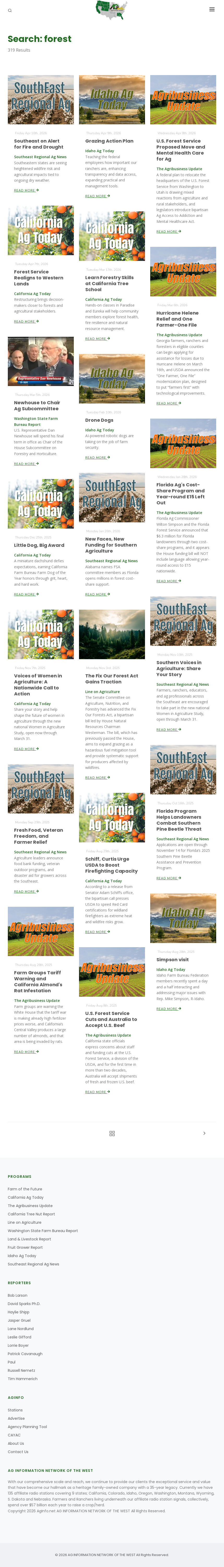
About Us (16, 1443)
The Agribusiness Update (30, 1205)
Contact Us (18, 1451)
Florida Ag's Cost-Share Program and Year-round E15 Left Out (181, 494)
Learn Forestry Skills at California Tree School (110, 283)
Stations (15, 1410)
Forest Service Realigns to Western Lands (38, 277)
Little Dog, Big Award (39, 545)
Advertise (16, 1418)
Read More (26, 190)
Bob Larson (17, 1295)
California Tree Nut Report (31, 1214)
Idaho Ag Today (22, 1255)
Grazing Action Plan (110, 141)
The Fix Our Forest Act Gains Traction (112, 679)
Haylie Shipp (18, 1312)
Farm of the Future (25, 1189)
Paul (11, 1362)
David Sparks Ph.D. (24, 1303)
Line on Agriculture (24, 1222)
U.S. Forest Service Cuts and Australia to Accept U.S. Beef (111, 1019)
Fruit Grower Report (25, 1247)
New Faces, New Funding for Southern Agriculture (111, 545)
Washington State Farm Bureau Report (43, 1230)
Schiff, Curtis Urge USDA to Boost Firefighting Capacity (111, 865)
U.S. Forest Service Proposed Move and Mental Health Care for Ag (181, 150)
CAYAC (14, 1435)
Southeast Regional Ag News (33, 1264)
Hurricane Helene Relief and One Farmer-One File (178, 319)
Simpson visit (173, 959)
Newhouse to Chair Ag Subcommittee (37, 406)
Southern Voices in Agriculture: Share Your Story (179, 668)
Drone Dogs (99, 420)
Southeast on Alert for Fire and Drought (38, 144)
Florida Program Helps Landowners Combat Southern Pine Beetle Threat (179, 820)
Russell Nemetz (21, 1370)
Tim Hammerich (23, 1378)
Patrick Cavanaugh (25, 1353)
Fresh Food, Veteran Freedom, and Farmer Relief (38, 836)
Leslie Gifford (19, 1337)
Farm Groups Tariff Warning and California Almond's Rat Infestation (38, 982)
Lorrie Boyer (18, 1345)
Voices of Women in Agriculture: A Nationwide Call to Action (38, 684)
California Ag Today (26, 1197)
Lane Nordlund (21, 1328)
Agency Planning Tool (27, 1426)
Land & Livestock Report (29, 1239)
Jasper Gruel (19, 1320)
